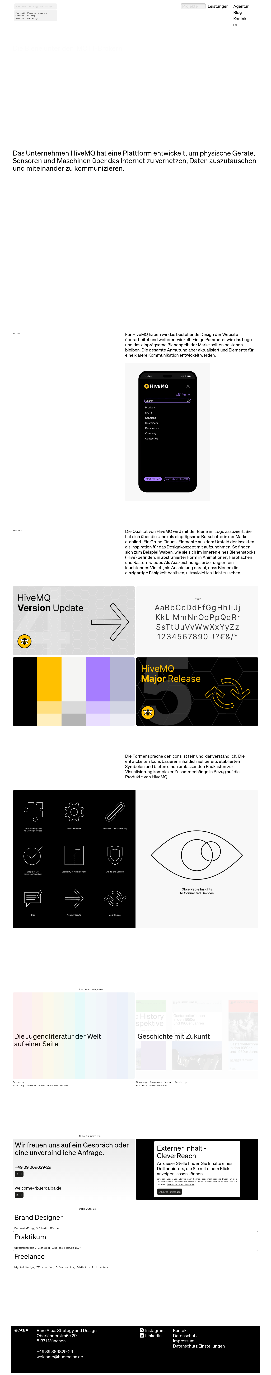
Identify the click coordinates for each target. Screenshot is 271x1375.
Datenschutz (185, 1335)
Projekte (190, 6)
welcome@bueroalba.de (60, 1356)
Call (19, 1173)
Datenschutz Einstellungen (199, 1346)
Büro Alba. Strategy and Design (34, 6)
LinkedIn (151, 1335)
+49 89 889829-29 (55, 1351)
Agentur (241, 6)
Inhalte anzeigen (169, 1191)
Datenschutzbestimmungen (180, 1184)
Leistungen (218, 6)
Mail (19, 1194)
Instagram (152, 1330)
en (235, 25)
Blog (237, 12)
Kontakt (240, 18)
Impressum (184, 1340)
